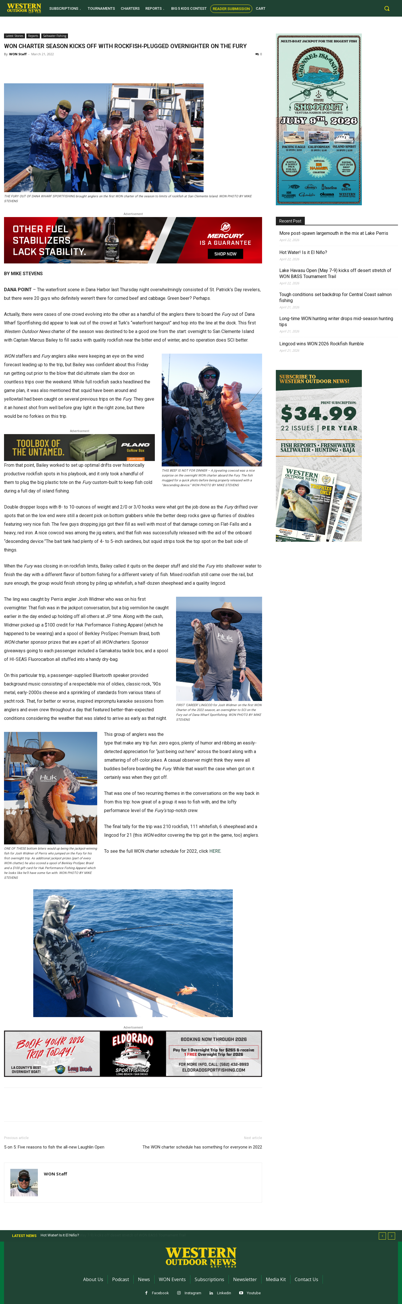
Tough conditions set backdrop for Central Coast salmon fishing (335, 297)
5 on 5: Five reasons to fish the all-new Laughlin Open (54, 1147)
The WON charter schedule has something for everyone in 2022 (202, 1147)
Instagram (193, 1293)
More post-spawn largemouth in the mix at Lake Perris (333, 233)
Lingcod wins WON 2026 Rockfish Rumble (321, 343)
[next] (391, 1236)
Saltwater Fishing (54, 36)
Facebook (160, 1293)
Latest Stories (14, 36)
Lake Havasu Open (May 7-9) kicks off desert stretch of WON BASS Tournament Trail (335, 273)
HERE (214, 851)
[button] (386, 8)
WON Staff (18, 54)
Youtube (254, 1293)
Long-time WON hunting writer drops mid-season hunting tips (336, 321)
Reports (33, 36)
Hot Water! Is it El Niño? (303, 252)
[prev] (382, 1236)
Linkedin (224, 1293)
